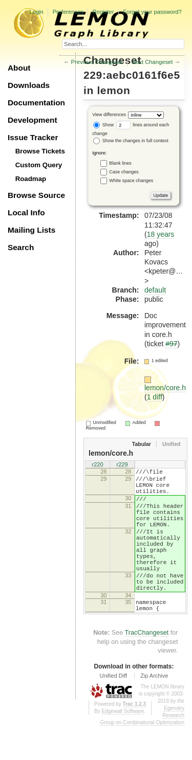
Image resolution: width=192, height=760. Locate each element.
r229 (121, 465)
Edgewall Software (122, 745)
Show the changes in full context (130, 140)
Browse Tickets (40, 151)
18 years (161, 234)
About (19, 67)
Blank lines (120, 162)
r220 (97, 465)
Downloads (29, 85)
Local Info (26, 212)
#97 (171, 344)
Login (36, 12)
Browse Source (36, 195)
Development (32, 120)
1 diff (154, 397)
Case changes (124, 171)
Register (103, 12)
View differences (109, 115)
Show (103, 124)
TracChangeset (147, 666)
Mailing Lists (31, 230)
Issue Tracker (33, 137)
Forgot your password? (152, 12)
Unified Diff (113, 709)
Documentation (36, 102)
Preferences (68, 12)
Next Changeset (152, 62)
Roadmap (31, 179)
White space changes (131, 180)
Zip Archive (154, 709)
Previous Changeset (97, 62)
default (155, 290)
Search (21, 247)
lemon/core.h (165, 388)
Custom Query (38, 165)
